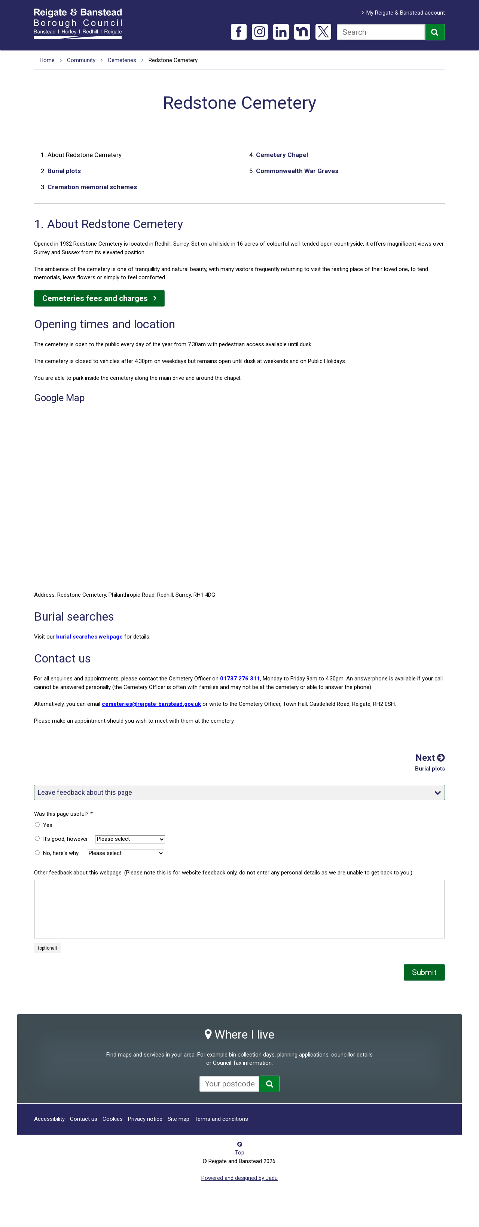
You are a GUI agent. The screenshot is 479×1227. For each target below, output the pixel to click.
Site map (178, 1119)
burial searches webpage (89, 636)
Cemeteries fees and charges (95, 298)
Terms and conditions (221, 1119)
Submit (424, 972)
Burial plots (64, 171)
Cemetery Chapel (282, 155)
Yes (47, 825)
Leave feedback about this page (239, 792)
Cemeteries (122, 60)
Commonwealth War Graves (297, 171)
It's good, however (65, 839)
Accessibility (49, 1119)
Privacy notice (145, 1119)
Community (81, 60)
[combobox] (381, 32)
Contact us (83, 1119)
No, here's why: (61, 853)
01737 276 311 (240, 678)
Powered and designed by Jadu (239, 1178)
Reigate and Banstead (81, 23)
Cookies (113, 1119)
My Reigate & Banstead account (405, 12)
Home (47, 60)
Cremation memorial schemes (92, 187)
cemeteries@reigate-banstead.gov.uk (151, 704)
